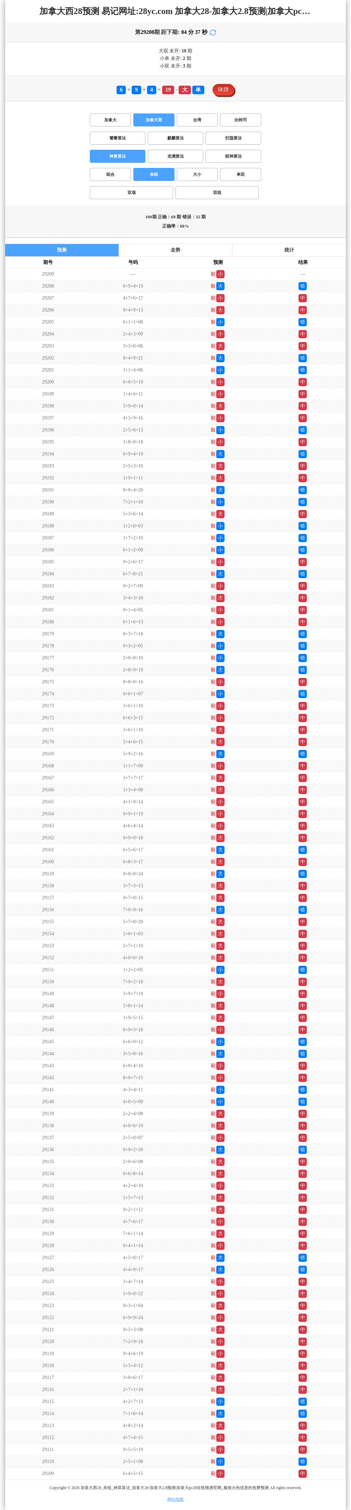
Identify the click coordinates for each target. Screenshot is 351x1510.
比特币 (240, 120)
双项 (132, 192)
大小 (197, 174)
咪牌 (223, 90)
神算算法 (117, 156)
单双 (241, 174)
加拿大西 (154, 120)
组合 (110, 174)
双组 (217, 192)
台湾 (197, 120)
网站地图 (175, 1499)
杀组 (154, 174)
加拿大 (110, 120)
